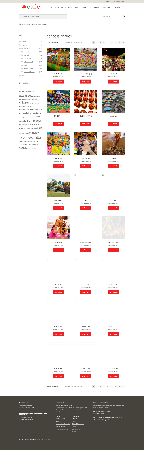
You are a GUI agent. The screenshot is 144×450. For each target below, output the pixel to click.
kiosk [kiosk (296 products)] (27, 133)
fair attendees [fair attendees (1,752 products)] (33, 120)
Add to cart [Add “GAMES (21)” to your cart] (113, 334)
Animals (26, 55)
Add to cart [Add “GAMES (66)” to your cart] (113, 292)
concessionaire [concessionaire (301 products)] (25, 106)
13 (119, 42)
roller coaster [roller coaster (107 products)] (22, 141)
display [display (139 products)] (21, 117)
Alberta (58, 416)
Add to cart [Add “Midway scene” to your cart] (58, 208)
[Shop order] (55, 42)
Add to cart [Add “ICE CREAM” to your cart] (85, 292)
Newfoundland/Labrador (63, 424)
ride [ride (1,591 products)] (38, 137)
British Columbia (60, 418)
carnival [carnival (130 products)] (37, 96)
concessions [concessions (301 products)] (37, 109)
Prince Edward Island (78, 424)
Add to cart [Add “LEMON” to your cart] (113, 208)
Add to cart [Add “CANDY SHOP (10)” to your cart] (85, 124)
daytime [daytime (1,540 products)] (37, 113)
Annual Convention (102, 7)
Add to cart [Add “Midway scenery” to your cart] (113, 250)
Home (50, 7)
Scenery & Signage (29, 72)
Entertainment (28, 62)
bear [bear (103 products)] (33, 96)
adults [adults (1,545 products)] (23, 91)
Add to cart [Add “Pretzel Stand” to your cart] (58, 250)
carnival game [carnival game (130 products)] (23, 99)
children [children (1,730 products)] (24, 102)
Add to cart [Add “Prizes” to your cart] (85, 208)
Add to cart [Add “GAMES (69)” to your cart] (58, 81)
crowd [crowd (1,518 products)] (23, 113)
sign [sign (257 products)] (20, 144)
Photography (25, 48)
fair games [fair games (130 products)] (28, 124)
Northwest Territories (62, 429)
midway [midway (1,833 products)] (34, 132)
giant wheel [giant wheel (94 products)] (34, 128)
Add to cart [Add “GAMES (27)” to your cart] (113, 81)
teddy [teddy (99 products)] (30, 144)
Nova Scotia (75, 416)
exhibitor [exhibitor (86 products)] (21, 121)
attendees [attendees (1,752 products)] (25, 95)
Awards (23, 42)
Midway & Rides (28, 68)
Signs (23, 75)
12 (115, 42)
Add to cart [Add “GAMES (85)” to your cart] (58, 166)
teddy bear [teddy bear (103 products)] (35, 144)
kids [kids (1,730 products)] (39, 128)
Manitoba (58, 421)
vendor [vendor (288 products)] (29, 148)
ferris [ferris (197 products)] (33, 124)
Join (76, 7)
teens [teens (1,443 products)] (22, 148)
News (67, 7)
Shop (107, 1)
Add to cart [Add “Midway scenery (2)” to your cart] (85, 250)
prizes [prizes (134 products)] (34, 138)
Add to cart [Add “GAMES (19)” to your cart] (58, 376)
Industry (85, 7)
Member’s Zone (119, 1)
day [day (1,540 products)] (29, 113)
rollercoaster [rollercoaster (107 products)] (30, 141)
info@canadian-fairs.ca (25, 405)
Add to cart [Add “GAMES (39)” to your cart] (85, 334)
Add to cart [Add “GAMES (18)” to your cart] (85, 376)
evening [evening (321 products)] (37, 117)
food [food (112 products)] (25, 128)
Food (25, 65)
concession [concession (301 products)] (34, 103)
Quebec (74, 426)
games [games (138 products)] (28, 128)
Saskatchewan (76, 429)
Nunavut (74, 418)
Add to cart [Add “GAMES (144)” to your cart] (58, 124)
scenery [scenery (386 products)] (37, 141)
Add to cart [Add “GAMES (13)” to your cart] (85, 166)
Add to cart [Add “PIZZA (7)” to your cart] (58, 292)
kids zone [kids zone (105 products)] (21, 133)
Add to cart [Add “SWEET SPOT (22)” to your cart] (85, 81)
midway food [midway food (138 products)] (23, 138)
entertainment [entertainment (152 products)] (28, 117)
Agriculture (27, 52)
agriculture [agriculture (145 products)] (30, 91)
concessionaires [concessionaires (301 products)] (25, 109)
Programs (117, 7)
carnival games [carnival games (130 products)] (32, 99)
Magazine (24, 45)
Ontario (74, 421)
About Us (59, 7)
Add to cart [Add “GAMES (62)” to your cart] (58, 334)
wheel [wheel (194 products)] (34, 148)
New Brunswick (60, 426)
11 (111, 42)
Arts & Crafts (28, 58)
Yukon (74, 431)
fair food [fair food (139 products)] (22, 124)
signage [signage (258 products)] (25, 144)
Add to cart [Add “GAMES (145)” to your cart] (113, 376)
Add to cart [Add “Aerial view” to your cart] (113, 124)
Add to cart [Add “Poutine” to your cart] (113, 166)
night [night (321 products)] (30, 137)
